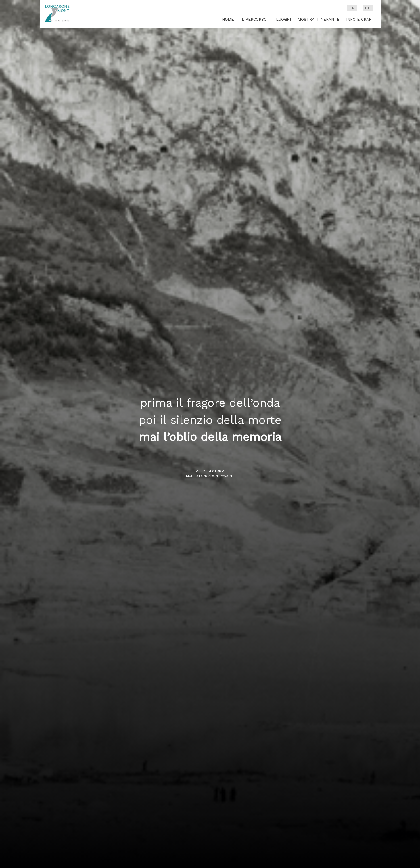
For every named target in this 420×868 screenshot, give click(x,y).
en (352, 8)
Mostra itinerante (318, 19)
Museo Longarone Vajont (210, 476)
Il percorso (254, 19)
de (367, 8)
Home (228, 19)
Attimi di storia (210, 471)
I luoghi (282, 19)
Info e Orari (359, 19)
